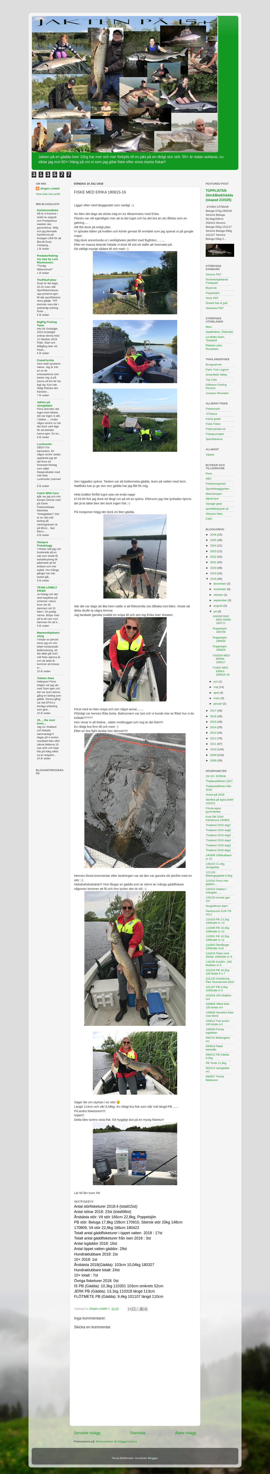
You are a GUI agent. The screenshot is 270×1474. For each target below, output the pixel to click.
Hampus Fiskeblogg (44, 544)
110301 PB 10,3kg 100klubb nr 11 (217, 938)
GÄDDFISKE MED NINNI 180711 (222, 620)
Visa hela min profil (48, 194)
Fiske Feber (213, 423)
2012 (213, 738)
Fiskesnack (213, 408)
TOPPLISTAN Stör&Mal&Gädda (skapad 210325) (219, 195)
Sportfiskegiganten (217, 488)
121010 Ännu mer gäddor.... (217, 882)
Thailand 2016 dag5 (218, 835)
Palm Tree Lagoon (217, 369)
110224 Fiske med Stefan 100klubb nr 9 (219, 955)
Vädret (210, 454)
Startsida (138, 1433)
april (216, 692)
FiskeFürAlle (45, 360)
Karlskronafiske (47, 210)
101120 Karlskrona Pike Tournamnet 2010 (220, 980)
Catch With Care (48, 493)
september (220, 600)
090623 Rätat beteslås (214, 1048)
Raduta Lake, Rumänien (214, 347)
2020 (213, 567)
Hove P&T (212, 298)
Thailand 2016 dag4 (218, 840)
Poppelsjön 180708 (220, 630)
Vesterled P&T (215, 308)
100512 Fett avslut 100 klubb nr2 (217, 1022)
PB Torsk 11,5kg (216, 1063)
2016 (213, 716)
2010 (213, 749)
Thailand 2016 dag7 (218, 825)
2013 (213, 732)
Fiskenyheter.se (216, 428)
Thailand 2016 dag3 (218, 845)
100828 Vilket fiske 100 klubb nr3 (218, 1005)
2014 (213, 727)
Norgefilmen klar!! (217, 906)
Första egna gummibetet (213, 810)
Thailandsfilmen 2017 (219, 781)
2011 (213, 743)
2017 (213, 710)
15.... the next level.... (46, 721)
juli (215, 611)
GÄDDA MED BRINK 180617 (221, 659)
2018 (213, 578)
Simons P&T (213, 274)
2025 (213, 540)
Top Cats (211, 379)
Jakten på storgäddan (45, 404)
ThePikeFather (47, 279)
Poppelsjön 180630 (220, 639)
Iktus (209, 326)
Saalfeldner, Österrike (219, 331)
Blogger (153, 1458)
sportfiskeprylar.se (217, 508)
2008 (213, 760)
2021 (213, 562)
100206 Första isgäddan (215, 1031)
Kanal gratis (213, 418)
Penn (209, 473)
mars (217, 698)
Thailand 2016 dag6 (218, 830)
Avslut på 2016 (215, 794)
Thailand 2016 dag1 (218, 850)
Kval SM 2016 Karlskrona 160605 (218, 818)
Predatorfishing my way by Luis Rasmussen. (47, 259)
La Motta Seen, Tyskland (215, 338)
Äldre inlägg (185, 1433)
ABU (209, 478)
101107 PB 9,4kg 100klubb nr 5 (217, 988)
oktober (218, 594)
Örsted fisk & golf (216, 303)
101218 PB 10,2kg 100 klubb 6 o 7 (217, 972)
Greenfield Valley (216, 374)
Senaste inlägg (87, 1433)
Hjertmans (212, 498)
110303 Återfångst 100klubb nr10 (217, 946)
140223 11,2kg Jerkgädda (215, 865)
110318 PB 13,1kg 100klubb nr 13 (217, 921)
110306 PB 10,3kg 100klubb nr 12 (217, 929)
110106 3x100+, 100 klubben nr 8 (219, 963)
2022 (213, 556)
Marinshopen (214, 493)
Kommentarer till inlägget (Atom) (116, 1441)
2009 (213, 755)
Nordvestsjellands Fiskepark (217, 281)
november (220, 589)
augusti (218, 605)
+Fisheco (211, 413)
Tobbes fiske (45, 678)
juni (216, 681)
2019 (213, 573)
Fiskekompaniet (216, 483)
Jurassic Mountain (217, 393)
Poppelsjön (213, 293)
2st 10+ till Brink (216, 776)
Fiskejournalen (215, 434)
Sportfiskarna (214, 439)
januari (218, 703)
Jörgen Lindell (49, 188)
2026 (213, 534)
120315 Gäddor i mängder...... (216, 891)
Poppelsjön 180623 (220, 648)
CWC (209, 518)
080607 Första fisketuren (215, 1078)
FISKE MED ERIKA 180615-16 (221, 671)
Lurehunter (44, 444)
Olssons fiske (214, 513)
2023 (213, 551)
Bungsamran (214, 364)
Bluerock (211, 287)
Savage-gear (214, 503)
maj (216, 687)
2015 (213, 721)
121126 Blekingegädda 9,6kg (219, 874)
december (220, 583)
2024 (213, 545)
